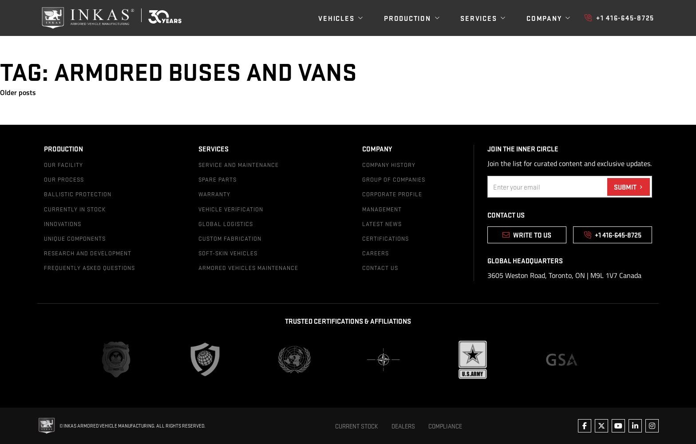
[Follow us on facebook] (584, 425)
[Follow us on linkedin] (635, 425)
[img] (95, 18)
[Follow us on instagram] (652, 425)
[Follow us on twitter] (601, 425)
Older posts (18, 92)
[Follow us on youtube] (618, 425)
